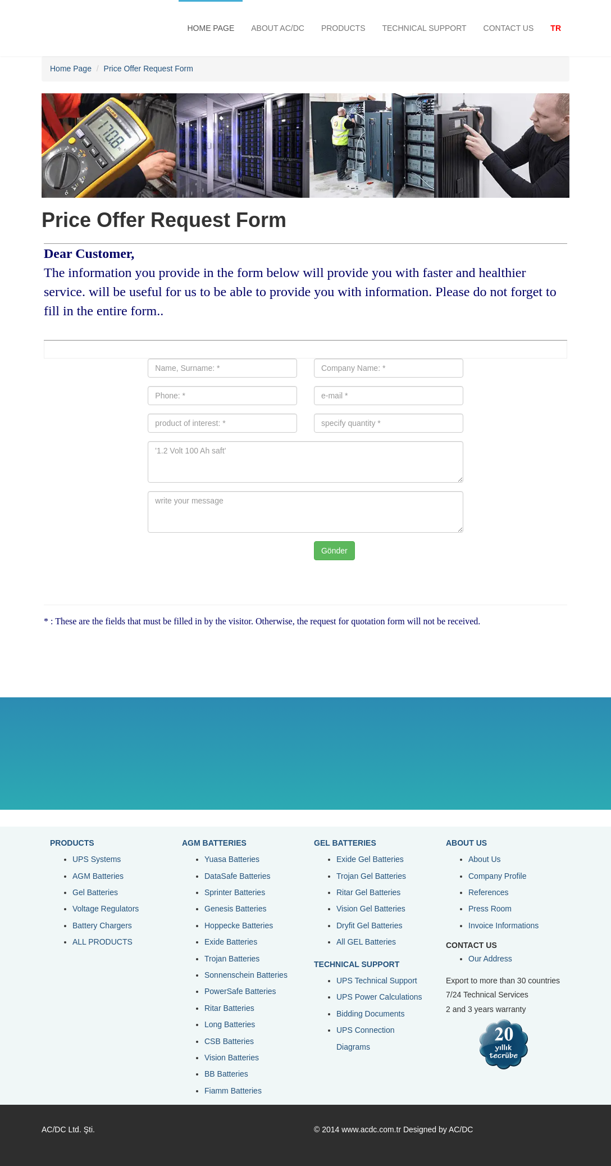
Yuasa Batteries (231, 859)
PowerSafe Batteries (240, 991)
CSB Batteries (229, 1041)
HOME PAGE (210, 28)
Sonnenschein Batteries (246, 974)
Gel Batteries (95, 892)
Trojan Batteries (231, 958)
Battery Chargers (102, 925)
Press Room (490, 908)
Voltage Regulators (105, 908)
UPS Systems (96, 859)
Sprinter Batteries (234, 892)
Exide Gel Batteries (370, 859)
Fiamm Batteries (233, 1090)
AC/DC (461, 1129)
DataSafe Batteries (237, 876)
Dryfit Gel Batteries (369, 925)
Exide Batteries (230, 941)
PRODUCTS (343, 28)
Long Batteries (229, 1024)
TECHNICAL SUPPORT (424, 28)
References (488, 892)
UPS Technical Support (376, 980)
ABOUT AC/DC (277, 28)
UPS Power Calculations (379, 996)
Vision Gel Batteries (370, 908)
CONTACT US (509, 28)
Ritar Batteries (229, 1008)
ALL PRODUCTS (102, 941)
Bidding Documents (370, 1013)
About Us (484, 859)
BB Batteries (226, 1073)
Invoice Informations (503, 925)
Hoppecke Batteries (238, 925)
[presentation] (241, 563)
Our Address (490, 958)
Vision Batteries (231, 1057)
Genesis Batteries (235, 908)
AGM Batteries (98, 876)
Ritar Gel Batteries (368, 892)
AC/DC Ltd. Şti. (68, 1129)
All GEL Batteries (366, 941)
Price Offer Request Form (148, 68)
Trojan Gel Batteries (371, 876)
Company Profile (497, 876)
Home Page (71, 68)
